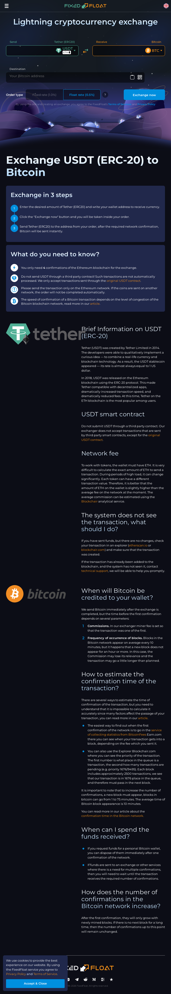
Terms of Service (46, 973)
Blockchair (89, 502)
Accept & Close (36, 983)
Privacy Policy (146, 104)
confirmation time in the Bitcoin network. (112, 816)
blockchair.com (93, 550)
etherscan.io (138, 546)
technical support (94, 571)
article (95, 304)
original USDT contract (123, 281)
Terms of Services (119, 104)
